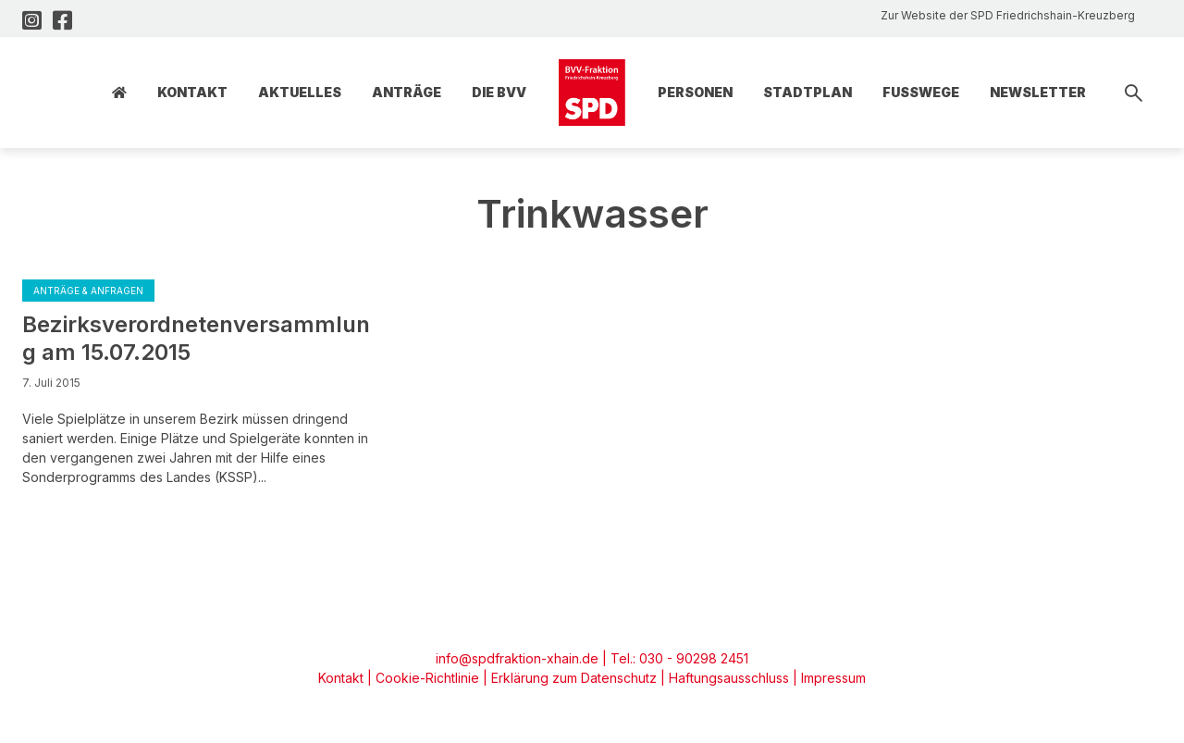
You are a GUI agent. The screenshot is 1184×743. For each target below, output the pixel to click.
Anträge (406, 92)
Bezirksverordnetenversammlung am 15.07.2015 (196, 338)
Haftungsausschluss (729, 678)
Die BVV (499, 92)
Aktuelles (299, 92)
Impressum (833, 678)
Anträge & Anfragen (88, 290)
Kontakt (192, 92)
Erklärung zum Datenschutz (574, 678)
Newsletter (1038, 92)
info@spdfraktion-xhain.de (517, 658)
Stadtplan (807, 92)
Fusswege (920, 92)
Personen (695, 92)
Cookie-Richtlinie (427, 678)
